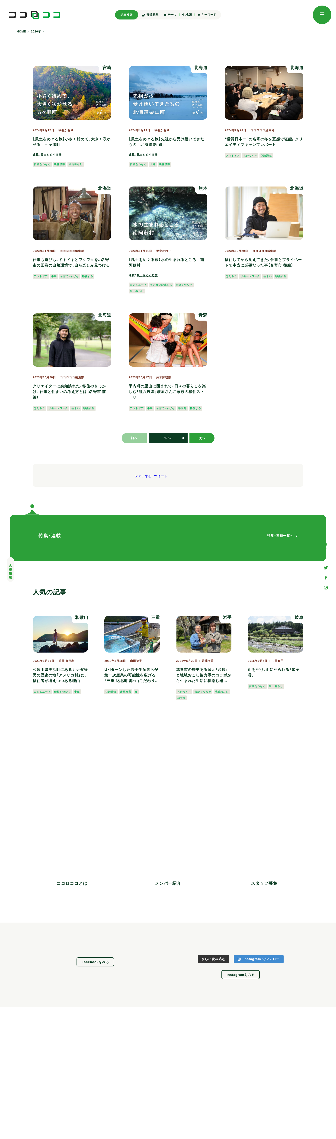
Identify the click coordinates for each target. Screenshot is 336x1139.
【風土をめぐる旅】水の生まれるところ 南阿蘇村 (166, 262)
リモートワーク (250, 276)
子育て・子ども (69, 276)
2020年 (36, 31)
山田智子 (136, 661)
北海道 (200, 68)
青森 (202, 315)
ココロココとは (72, 883)
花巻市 (181, 697)
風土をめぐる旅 (51, 154)
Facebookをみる (95, 962)
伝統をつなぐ (42, 164)
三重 (155, 617)
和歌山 (81, 617)
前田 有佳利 (66, 661)
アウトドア (233, 155)
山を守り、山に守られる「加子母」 (274, 672)
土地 (153, 164)
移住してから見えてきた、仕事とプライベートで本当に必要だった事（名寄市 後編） (263, 262)
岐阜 (299, 617)
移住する (87, 276)
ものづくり (250, 155)
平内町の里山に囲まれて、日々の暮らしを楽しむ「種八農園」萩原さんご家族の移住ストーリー (167, 391)
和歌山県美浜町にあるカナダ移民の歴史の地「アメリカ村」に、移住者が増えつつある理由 (60, 675)
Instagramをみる (241, 975)
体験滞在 (266, 155)
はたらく (231, 276)
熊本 (202, 188)
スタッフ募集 (264, 883)
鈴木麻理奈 (163, 377)
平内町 (182, 408)
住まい (267, 276)
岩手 (227, 617)
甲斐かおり (66, 130)
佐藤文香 (208, 661)
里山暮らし (76, 164)
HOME (21, 31)
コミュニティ (138, 284)
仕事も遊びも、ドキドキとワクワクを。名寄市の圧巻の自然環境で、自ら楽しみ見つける (71, 262)
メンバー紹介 (168, 883)
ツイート (161, 476)
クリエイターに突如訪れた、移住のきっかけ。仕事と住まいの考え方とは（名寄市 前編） (69, 391)
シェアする (143, 476)
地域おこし (222, 691)
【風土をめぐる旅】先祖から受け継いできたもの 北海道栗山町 (166, 142)
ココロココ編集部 (262, 130)
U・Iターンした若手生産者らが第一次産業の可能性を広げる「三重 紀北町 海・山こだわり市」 (131, 676)
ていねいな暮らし (161, 284)
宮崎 (106, 68)
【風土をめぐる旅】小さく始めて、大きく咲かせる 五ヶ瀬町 (72, 142)
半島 (54, 276)
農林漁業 (59, 164)
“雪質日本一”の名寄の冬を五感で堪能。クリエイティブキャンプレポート (264, 142)
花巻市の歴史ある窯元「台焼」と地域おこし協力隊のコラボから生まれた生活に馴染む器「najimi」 (203, 676)
